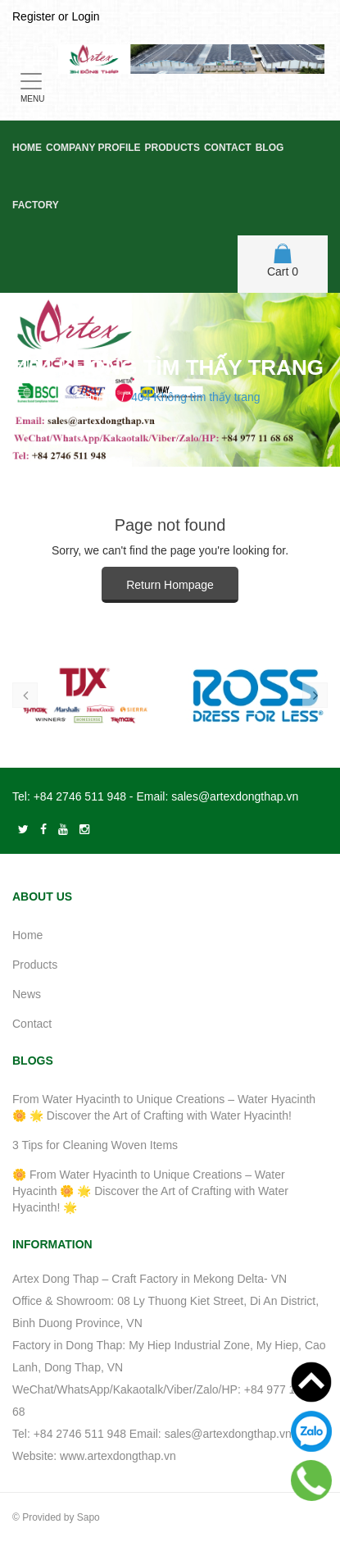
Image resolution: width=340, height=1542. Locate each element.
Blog (270, 147)
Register (33, 16)
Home (27, 147)
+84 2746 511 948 (80, 796)
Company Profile (93, 147)
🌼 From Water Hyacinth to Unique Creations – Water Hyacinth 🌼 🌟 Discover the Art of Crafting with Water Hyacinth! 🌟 (150, 1191)
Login (85, 16)
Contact (228, 147)
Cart (282, 261)
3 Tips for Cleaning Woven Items (95, 1145)
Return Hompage (170, 584)
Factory (35, 205)
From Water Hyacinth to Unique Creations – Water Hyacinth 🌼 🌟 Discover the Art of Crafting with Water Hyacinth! (163, 1107)
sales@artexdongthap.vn (234, 796)
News (26, 994)
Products (172, 147)
